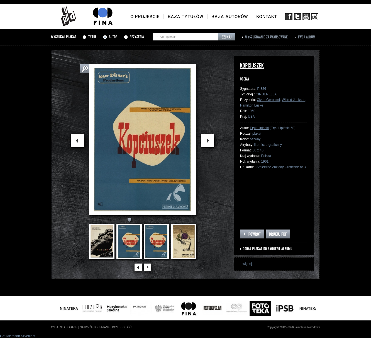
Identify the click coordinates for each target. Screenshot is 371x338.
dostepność (121, 327)
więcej (247, 264)
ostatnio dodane (64, 327)
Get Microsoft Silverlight (17, 336)
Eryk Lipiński (259, 128)
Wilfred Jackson (293, 100)
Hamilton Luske (251, 105)
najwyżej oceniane (95, 327)
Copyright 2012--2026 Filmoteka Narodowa (293, 327)
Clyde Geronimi (268, 100)
